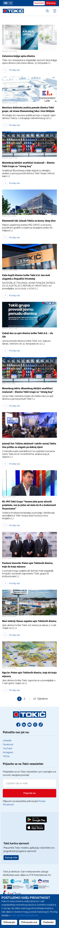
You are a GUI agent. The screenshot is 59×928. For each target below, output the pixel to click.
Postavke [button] (48, 922)
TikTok (6, 756)
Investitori (39, 3)
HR (8, 3)
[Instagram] (35, 724)
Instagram (8, 752)
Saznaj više (11, 857)
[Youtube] (29, 724)
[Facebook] (18, 724)
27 (34, 698)
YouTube (7, 748)
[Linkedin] (24, 724)
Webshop (50, 3)
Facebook (8, 744)
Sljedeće (39, 698)
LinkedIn (7, 740)
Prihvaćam (9, 922)
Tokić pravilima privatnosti (24, 915)
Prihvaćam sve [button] (29, 922)
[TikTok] (41, 724)
